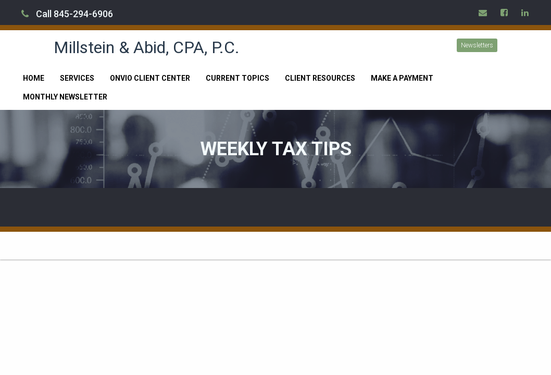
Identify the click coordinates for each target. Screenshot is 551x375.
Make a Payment (402, 78)
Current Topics (237, 78)
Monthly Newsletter (65, 97)
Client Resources (320, 78)
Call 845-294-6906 (67, 13)
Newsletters (477, 45)
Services (77, 78)
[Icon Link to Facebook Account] (504, 12)
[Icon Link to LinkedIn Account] (525, 12)
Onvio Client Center (150, 78)
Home (33, 78)
